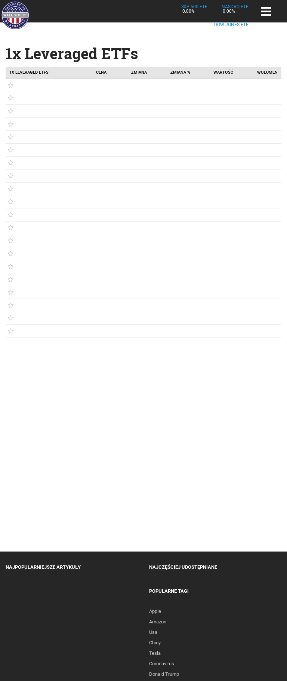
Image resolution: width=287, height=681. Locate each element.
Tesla (155, 653)
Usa (153, 632)
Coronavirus (161, 663)
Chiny (155, 642)
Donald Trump (164, 674)
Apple (155, 611)
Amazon (157, 621)
